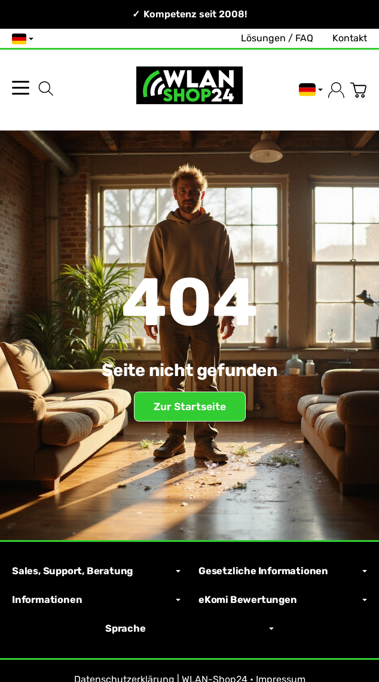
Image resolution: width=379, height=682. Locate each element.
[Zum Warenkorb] (358, 90)
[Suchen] (46, 88)
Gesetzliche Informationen (282, 571)
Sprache (189, 628)
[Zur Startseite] (189, 90)
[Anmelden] (336, 90)
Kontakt (349, 38)
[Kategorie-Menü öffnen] (20, 87)
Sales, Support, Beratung (96, 571)
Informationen (96, 600)
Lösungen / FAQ (277, 38)
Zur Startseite (189, 407)
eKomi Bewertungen (282, 600)
